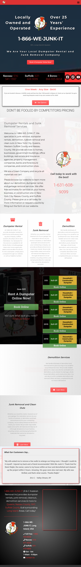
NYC (33, 504)
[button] (40, 62)
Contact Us (30, 558)
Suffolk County (12, 507)
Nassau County (22, 504)
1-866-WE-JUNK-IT (13, 491)
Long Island (12, 511)
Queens (10, 504)
